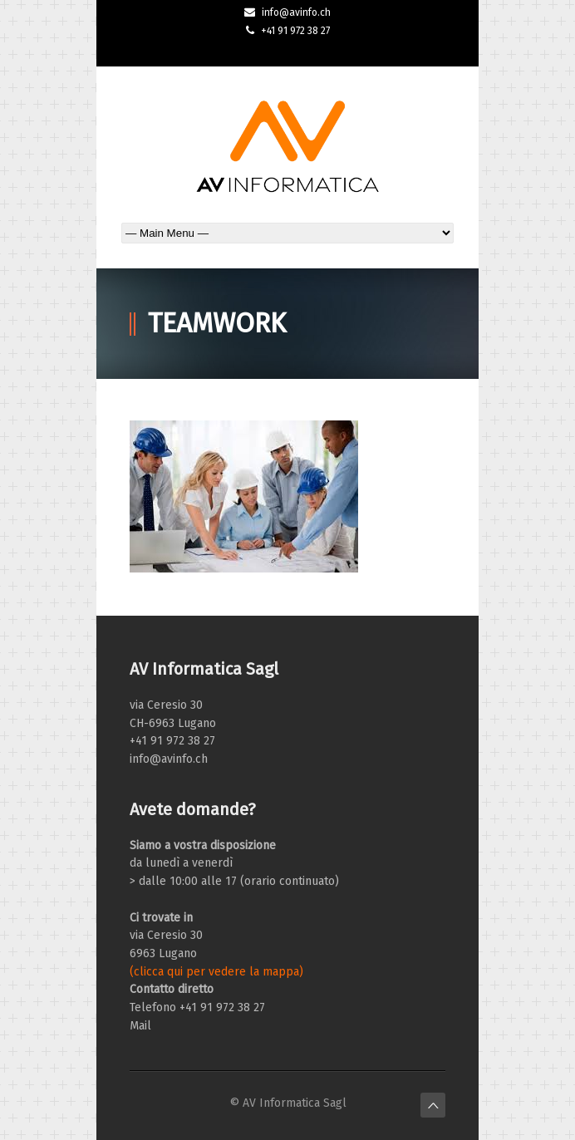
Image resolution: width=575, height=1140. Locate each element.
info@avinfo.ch (296, 12)
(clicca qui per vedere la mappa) (216, 972)
